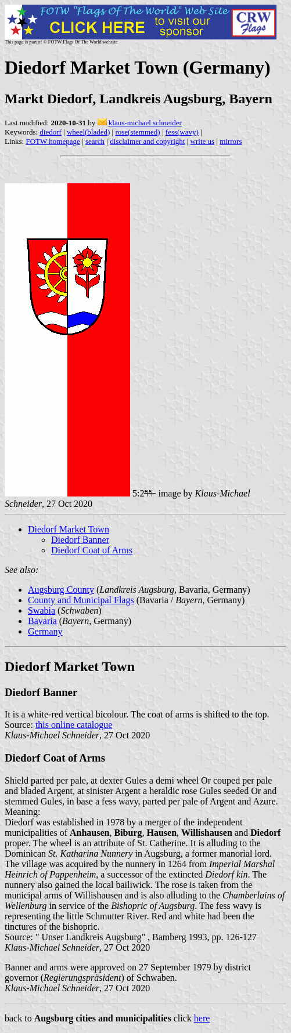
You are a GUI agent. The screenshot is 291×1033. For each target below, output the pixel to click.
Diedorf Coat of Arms (91, 550)
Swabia (41, 610)
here (202, 1018)
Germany (45, 631)
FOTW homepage (53, 141)
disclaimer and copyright (147, 141)
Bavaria (42, 621)
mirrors (231, 141)
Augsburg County (61, 590)
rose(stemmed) (137, 132)
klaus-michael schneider (145, 122)
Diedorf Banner (80, 540)
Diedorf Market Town (68, 529)
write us (203, 141)
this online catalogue (73, 725)
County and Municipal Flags (81, 600)
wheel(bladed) (88, 132)
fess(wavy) (182, 132)
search (95, 141)
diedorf (50, 132)
